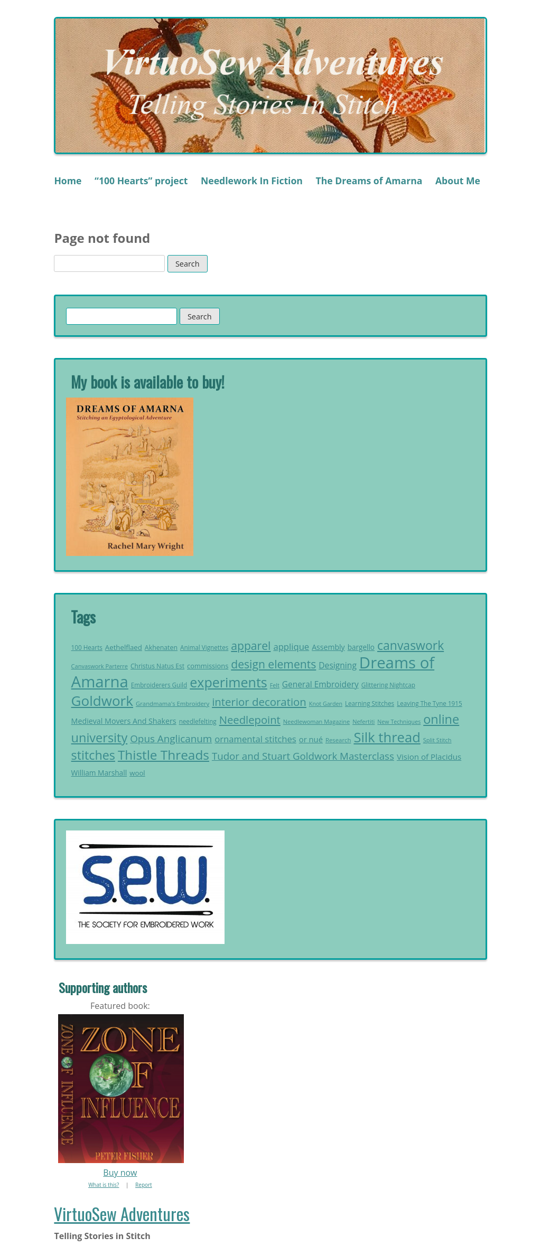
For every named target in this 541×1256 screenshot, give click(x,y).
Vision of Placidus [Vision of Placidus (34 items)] (429, 756)
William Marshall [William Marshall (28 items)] (99, 773)
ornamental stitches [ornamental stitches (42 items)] (255, 739)
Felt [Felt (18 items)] (274, 685)
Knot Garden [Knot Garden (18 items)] (325, 703)
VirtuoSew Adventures (122, 1213)
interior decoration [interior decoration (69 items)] (259, 701)
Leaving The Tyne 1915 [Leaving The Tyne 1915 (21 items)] (429, 703)
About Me (457, 180)
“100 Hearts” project (141, 180)
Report (143, 1184)
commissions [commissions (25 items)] (207, 666)
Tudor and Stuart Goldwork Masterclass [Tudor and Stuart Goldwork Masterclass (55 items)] (303, 755)
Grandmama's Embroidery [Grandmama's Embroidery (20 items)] (172, 703)
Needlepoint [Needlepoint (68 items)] (250, 719)
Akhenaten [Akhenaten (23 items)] (161, 647)
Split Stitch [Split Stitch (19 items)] (437, 740)
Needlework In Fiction (252, 180)
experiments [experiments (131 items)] (228, 682)
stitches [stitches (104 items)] (93, 755)
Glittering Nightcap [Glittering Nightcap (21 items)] (388, 685)
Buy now (120, 1172)
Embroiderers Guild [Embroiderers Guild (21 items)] (159, 685)
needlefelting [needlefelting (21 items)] (198, 721)
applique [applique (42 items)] (291, 646)
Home (67, 180)
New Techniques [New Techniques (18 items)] (399, 721)
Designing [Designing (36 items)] (338, 665)
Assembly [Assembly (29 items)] (328, 647)
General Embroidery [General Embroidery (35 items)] (320, 684)
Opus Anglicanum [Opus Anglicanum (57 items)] (171, 738)
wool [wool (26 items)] (137, 773)
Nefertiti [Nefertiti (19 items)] (363, 721)
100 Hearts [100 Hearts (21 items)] (86, 647)
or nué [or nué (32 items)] (311, 739)
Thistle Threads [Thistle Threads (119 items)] (163, 754)
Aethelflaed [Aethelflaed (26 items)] (123, 647)
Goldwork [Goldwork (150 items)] (102, 700)
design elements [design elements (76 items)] (273, 664)
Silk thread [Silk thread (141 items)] (386, 737)
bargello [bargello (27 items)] (361, 647)
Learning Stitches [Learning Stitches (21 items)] (369, 703)
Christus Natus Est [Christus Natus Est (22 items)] (157, 666)
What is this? (103, 1184)
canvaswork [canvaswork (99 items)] (410, 645)
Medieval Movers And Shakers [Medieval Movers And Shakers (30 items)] (123, 721)
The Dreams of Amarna (369, 180)
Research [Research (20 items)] (338, 740)
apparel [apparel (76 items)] (250, 645)
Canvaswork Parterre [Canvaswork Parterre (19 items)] (99, 666)
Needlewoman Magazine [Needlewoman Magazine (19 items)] (316, 721)
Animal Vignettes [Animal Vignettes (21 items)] (204, 647)
